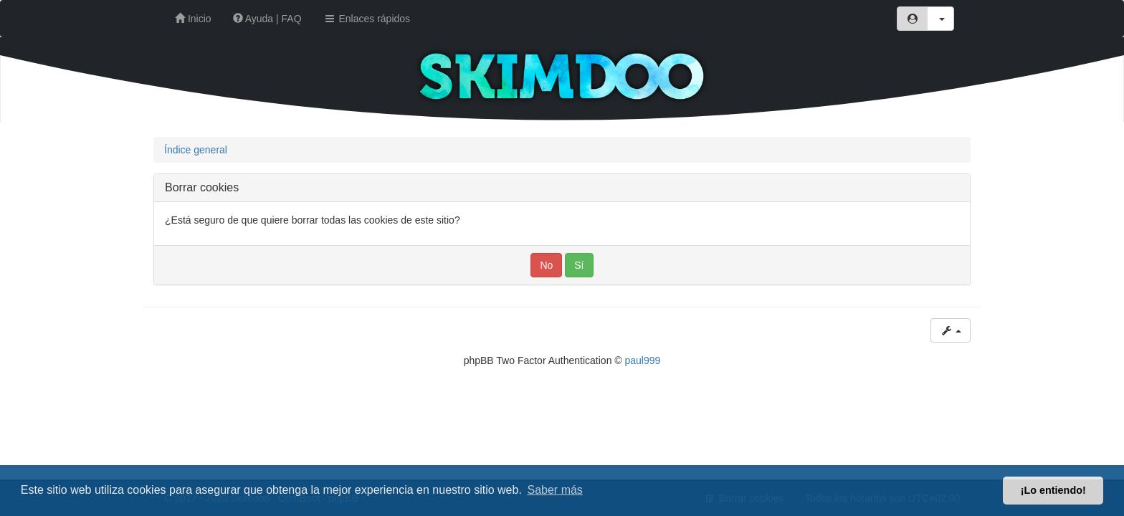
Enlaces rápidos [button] (367, 18)
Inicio (193, 18)
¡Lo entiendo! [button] (1053, 490)
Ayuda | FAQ (267, 18)
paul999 (643, 360)
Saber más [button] (555, 490)
